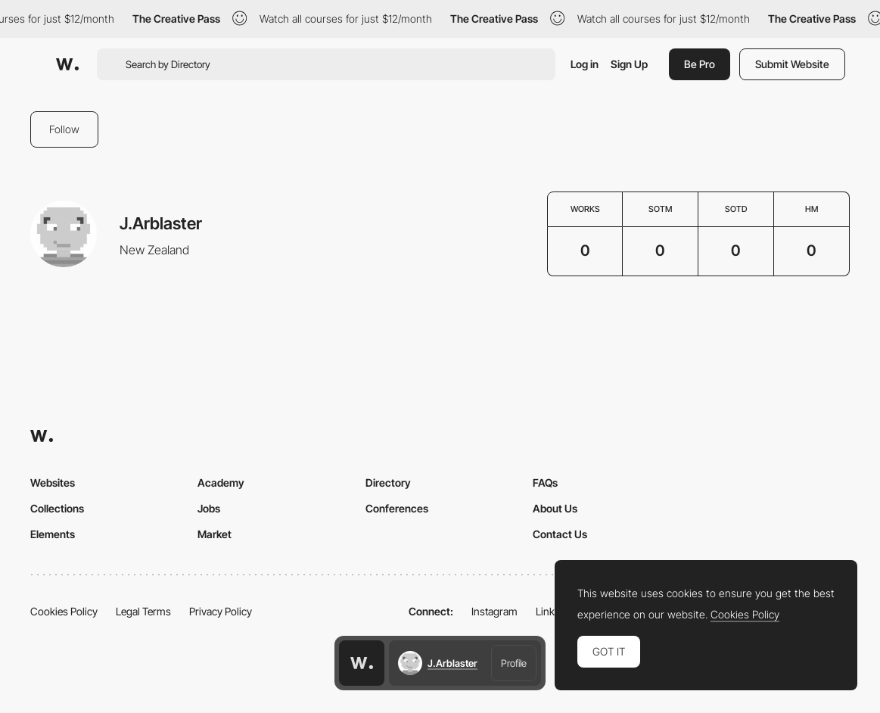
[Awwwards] (67, 64)
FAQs (545, 482)
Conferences (396, 508)
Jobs (208, 508)
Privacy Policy (220, 611)
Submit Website (792, 64)
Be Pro (699, 64)
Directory (388, 482)
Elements (52, 534)
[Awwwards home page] (361, 663)
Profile (514, 663)
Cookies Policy (64, 611)
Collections (57, 508)
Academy (220, 482)
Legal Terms (143, 611)
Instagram (494, 611)
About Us (555, 508)
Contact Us (560, 534)
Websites (52, 482)
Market (214, 534)
